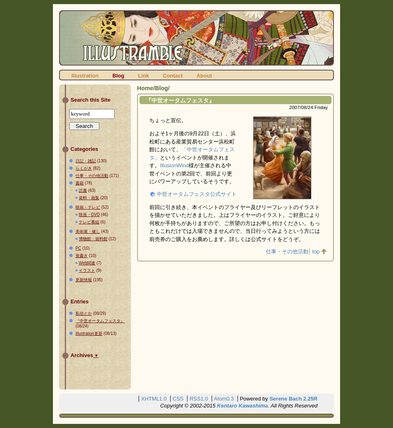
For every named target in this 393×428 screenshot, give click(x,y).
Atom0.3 (224, 399)
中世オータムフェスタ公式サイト (197, 194)
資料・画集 (89, 198)
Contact (173, 76)
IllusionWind (174, 165)
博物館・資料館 (93, 239)
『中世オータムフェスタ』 (180, 100)
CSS (178, 399)
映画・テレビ (87, 207)
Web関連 (87, 263)
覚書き (81, 255)
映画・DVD (89, 214)
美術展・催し (87, 231)
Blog (118, 76)
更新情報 (83, 280)
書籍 (79, 183)
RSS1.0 (199, 399)
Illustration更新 (89, 333)
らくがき (83, 168)
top (316, 251)
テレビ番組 (89, 222)
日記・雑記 (85, 161)
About (204, 76)
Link (143, 76)
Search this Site (91, 100)
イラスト (87, 270)
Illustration (84, 76)
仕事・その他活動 (287, 251)
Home (145, 88)
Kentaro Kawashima (242, 406)
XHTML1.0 (154, 399)
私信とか (83, 313)
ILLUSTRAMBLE (196, 38)
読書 (83, 190)
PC (78, 248)
